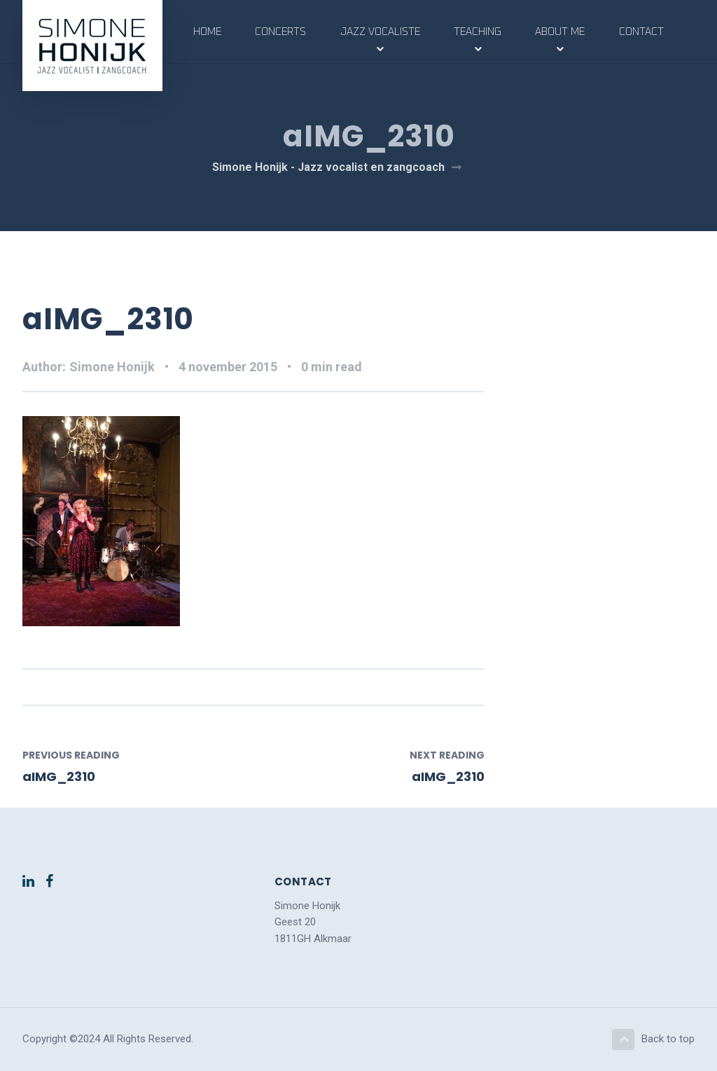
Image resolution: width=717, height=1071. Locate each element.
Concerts (280, 32)
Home (207, 32)
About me (560, 32)
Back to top (653, 1039)
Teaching (477, 32)
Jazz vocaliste (380, 32)
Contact (641, 32)
